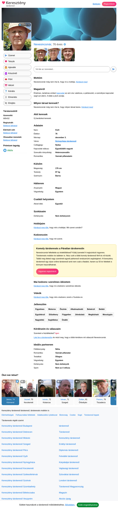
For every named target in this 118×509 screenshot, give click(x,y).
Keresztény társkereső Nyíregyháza (18, 462)
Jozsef (27, 399)
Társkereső (64, 432)
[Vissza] (5, 391)
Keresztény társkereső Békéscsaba (18, 492)
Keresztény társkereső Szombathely (18, 486)
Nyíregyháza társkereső (65, 141)
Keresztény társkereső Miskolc (16, 438)
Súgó (80, 415)
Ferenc (99, 399)
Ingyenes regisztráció (47, 271)
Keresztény (14, 4)
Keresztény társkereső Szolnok (16, 480)
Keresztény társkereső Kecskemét (18, 468)
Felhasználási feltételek (25, 415)
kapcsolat (61, 93)
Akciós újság (65, 499)
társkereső (64, 426)
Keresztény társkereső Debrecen (17, 432)
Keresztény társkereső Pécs (15, 450)
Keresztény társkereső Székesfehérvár (20, 474)
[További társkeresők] (112, 391)
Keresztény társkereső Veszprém (17, 499)
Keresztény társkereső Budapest (17, 426)
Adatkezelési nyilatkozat (47, 415)
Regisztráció (109, 4)
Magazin (63, 492)
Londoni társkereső (68, 480)
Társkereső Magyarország (71, 486)
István (45, 399)
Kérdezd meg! (82, 82)
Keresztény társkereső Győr (15, 456)
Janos (8, 399)
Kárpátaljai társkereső (69, 462)
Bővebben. (70, 505)
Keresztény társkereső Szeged (16, 444)
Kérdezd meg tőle (41, 228)
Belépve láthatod (10, 126)
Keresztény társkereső (69, 438)
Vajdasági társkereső (69, 468)
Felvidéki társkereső (68, 456)
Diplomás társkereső (68, 450)
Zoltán (81, 399)
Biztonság (63, 415)
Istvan (63, 399)
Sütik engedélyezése (88, 505)
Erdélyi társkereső (67, 444)
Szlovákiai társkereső (69, 474)
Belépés (96, 4)
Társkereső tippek (91, 415)
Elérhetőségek (8, 415)
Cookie (73, 415)
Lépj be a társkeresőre (43, 337)
